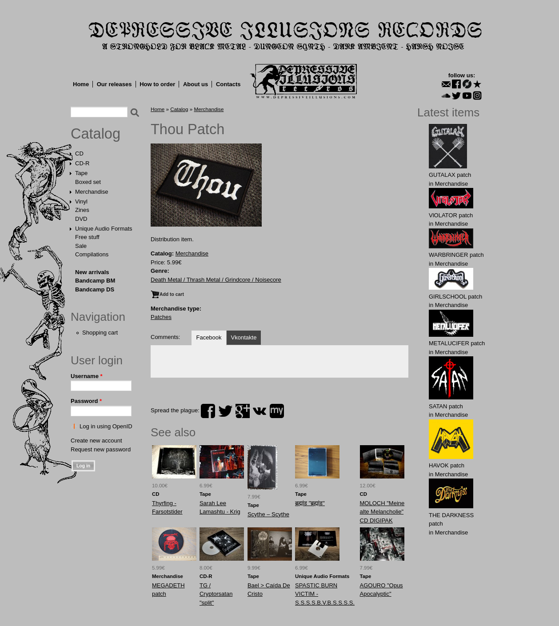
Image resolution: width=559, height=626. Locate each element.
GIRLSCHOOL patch (455, 296)
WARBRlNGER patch (456, 254)
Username (87, 376)
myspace (277, 411)
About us (195, 84)
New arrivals (92, 272)
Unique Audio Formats (103, 228)
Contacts (228, 84)
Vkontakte (244, 337)
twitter (225, 411)
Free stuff (87, 237)
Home (81, 84)
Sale (81, 246)
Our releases (114, 84)
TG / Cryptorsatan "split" (216, 594)
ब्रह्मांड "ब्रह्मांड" (310, 503)
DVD (81, 218)
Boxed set (88, 182)
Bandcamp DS (94, 289)
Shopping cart (100, 332)
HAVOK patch (446, 465)
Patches (161, 317)
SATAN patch (446, 406)
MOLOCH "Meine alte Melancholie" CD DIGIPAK (382, 512)
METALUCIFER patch (457, 343)
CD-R (82, 163)
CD (79, 153)
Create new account (96, 440)
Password (86, 401)
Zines (82, 210)
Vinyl (81, 201)
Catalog (95, 134)
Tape (81, 173)
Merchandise (91, 191)
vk (259, 411)
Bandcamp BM (95, 280)
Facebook (208, 337)
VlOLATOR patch (451, 215)
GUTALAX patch (450, 174)
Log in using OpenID (106, 426)
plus (243, 411)
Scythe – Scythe (268, 514)
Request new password (101, 449)
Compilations (91, 254)
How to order (157, 84)
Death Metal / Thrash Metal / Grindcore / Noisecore (216, 279)
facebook (208, 411)
